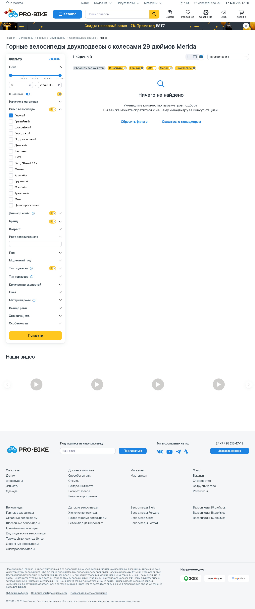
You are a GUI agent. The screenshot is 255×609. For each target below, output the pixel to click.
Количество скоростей (25, 284)
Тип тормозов (18, 276)
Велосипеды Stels (142, 507)
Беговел (17, 151)
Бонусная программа (82, 496)
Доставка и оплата (81, 470)
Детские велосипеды (83, 507)
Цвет (12, 292)
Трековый (19, 193)
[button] (127, 26)
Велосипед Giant (141, 518)
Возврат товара (79, 491)
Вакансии (199, 475)
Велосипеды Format (144, 523)
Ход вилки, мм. (19, 315)
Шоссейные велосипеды (23, 523)
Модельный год (20, 260)
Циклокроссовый (24, 205)
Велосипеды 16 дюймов (209, 518)
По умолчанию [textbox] (219, 56)
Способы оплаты (79, 475)
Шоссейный (20, 127)
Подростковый (22, 139)
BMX (15, 157)
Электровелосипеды (20, 549)
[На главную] (28, 14)
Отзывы (73, 481)
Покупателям (126, 3)
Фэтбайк (18, 187)
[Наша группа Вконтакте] (160, 451)
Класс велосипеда (22, 109)
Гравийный (19, 121)
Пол (12, 252)
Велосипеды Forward (144, 512)
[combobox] (228, 57)
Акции (85, 3)
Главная (10, 38)
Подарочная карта (80, 486)
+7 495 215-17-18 (237, 3)
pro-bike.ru (19, 587)
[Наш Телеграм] (178, 451)
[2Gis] (190, 578)
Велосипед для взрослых (85, 523)
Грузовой (18, 181)
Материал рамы (19, 300)
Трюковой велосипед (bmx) (25, 538)
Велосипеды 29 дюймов (209, 507)
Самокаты (13, 470)
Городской (19, 133)
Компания (100, 3)
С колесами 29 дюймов (82, 38)
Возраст (15, 229)
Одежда (12, 491)
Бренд (13, 221)
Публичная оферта (17, 593)
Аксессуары (14, 481)
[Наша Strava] (186, 451)
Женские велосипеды (83, 512)
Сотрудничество (204, 486)
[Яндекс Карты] (214, 578)
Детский (18, 145)
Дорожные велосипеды (22, 544)
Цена (12, 67)
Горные (41, 38)
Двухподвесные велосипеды (26, 533)
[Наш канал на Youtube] (169, 451)
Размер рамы (18, 308)
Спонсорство (202, 481)
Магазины (151, 3)
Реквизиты (200, 491)
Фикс (15, 199)
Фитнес (17, 169)
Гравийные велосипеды (22, 528)
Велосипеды (26, 38)
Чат (186, 3)
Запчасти (12, 486)
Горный (17, 115)
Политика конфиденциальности (49, 593)
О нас (196, 470)
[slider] (10, 75)
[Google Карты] (238, 578)
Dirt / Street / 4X (23, 163)
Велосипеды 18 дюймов (209, 512)
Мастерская (138, 475)
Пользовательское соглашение (89, 593)
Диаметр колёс (19, 213)
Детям (10, 475)
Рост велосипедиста (23, 236)
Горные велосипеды (20, 512)
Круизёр (18, 175)
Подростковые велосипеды (87, 518)
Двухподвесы (57, 38)
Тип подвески (18, 268)
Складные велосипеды (21, 518)
